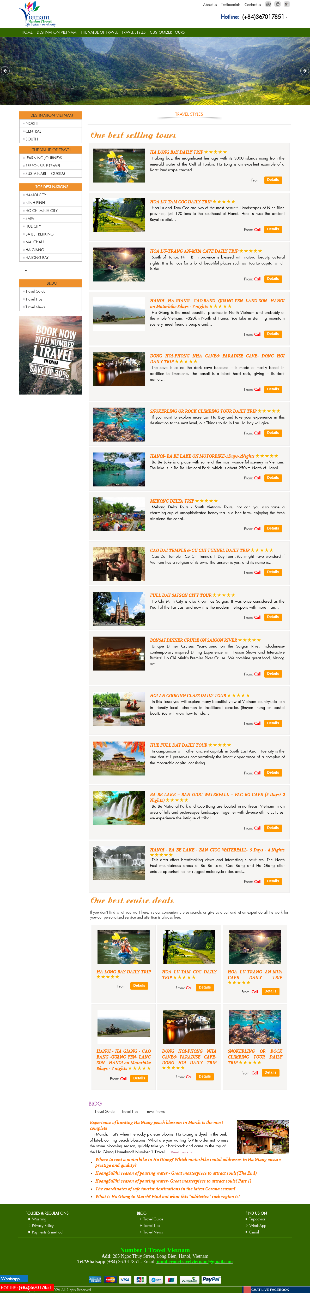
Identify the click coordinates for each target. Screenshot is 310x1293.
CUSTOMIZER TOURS (167, 32)
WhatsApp (257, 1225)
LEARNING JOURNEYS (44, 157)
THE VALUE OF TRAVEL (99, 32)
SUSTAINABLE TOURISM (45, 173)
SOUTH (32, 139)
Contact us (253, 4)
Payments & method (47, 1232)
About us (210, 4)
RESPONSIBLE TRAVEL (43, 165)
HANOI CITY (36, 194)
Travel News (35, 306)
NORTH (32, 123)
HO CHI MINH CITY (42, 210)
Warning (39, 1218)
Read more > (181, 1152)
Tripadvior (257, 1218)
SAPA (30, 218)
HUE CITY (33, 226)
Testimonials (230, 4)
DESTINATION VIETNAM (57, 32)
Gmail (254, 1232)
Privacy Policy (43, 1225)
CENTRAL (33, 131)
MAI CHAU (35, 241)
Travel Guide (35, 291)
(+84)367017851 (263, 16)
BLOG (95, 1103)
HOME (27, 32)
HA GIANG (35, 249)
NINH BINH (35, 202)
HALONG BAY (37, 257)
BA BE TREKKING (39, 234)
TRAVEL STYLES (134, 32)
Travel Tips (34, 299)
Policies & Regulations (47, 1213)
